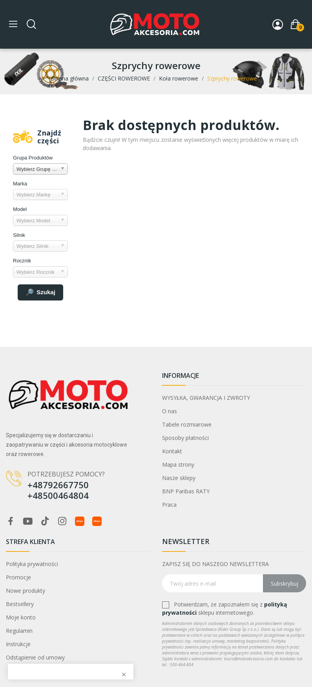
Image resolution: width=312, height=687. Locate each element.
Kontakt (172, 451)
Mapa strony (178, 464)
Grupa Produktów (33, 158)
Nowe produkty (25, 590)
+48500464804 (58, 495)
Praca (169, 504)
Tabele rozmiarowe (187, 424)
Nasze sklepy (178, 478)
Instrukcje (18, 644)
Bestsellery (20, 604)
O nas (169, 411)
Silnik (19, 235)
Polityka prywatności (32, 564)
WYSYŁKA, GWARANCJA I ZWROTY (206, 397)
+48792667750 (58, 485)
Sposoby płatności (185, 438)
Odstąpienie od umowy (35, 657)
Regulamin (19, 630)
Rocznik (22, 261)
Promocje (18, 577)
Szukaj (40, 293)
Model (20, 209)
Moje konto (21, 617)
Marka (20, 184)
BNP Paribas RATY (186, 491)
